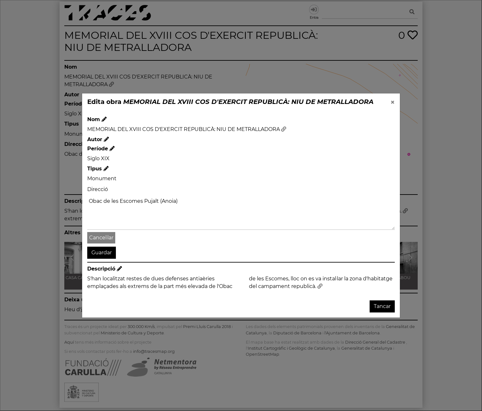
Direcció (97, 189)
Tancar (382, 306)
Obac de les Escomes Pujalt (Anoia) (241, 213)
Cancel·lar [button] (101, 238)
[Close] (392, 102)
